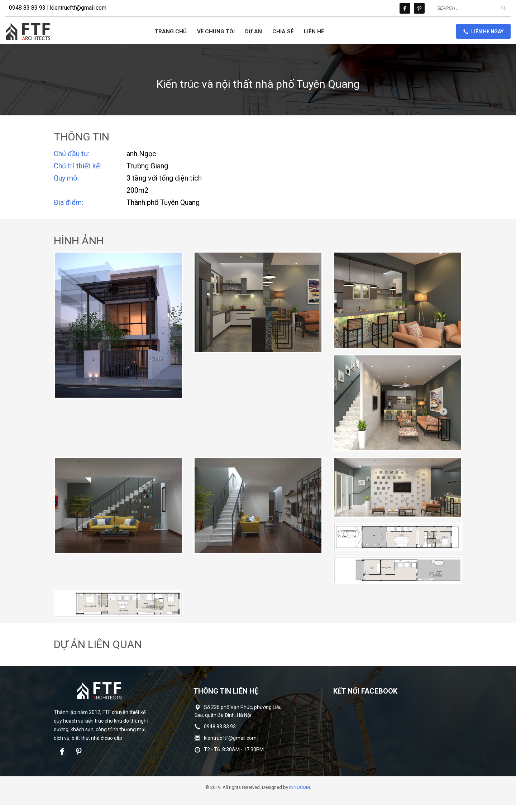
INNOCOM (299, 787)
